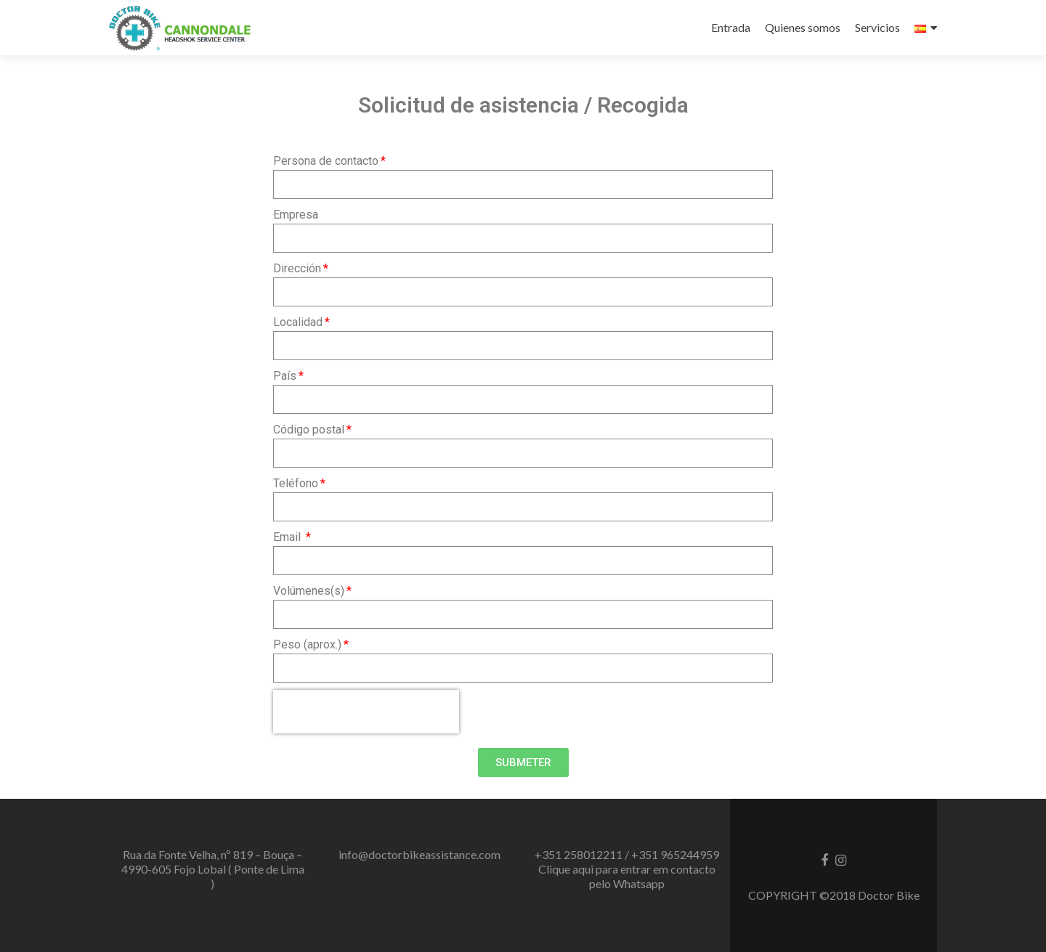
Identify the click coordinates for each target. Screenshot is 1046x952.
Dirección (297, 268)
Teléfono (295, 483)
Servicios (877, 27)
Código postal (308, 429)
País (284, 376)
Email (288, 537)
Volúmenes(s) (308, 591)
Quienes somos (802, 27)
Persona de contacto (325, 161)
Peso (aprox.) (307, 644)
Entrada (730, 27)
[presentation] (366, 711)
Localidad (298, 322)
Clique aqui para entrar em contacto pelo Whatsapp (626, 876)
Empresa (295, 214)
